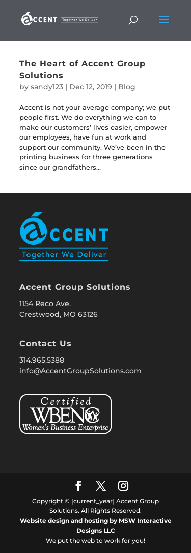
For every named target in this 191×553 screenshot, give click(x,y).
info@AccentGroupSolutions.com (80, 370)
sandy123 (47, 86)
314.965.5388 (41, 360)
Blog (126, 86)
